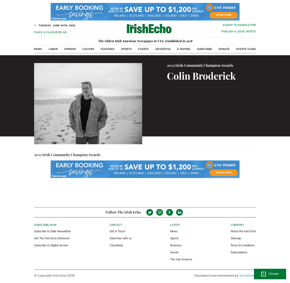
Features (108, 49)
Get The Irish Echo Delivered (51, 238)
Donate (224, 49)
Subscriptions (239, 252)
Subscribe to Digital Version (51, 245)
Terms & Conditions (243, 245)
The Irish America (181, 259)
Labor (53, 49)
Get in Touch (117, 231)
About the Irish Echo (243, 231)
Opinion (70, 49)
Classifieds (116, 245)
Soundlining (247, 275)
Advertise (163, 49)
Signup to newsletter (239, 25)
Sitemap (236, 238)
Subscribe (204, 49)
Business (176, 245)
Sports (126, 49)
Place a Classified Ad (50, 32)
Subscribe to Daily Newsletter (52, 231)
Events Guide (246, 49)
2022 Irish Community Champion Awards (200, 65)
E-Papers (184, 49)
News (38, 49)
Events (143, 49)
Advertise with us (121, 238)
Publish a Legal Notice (238, 31)
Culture (88, 49)
